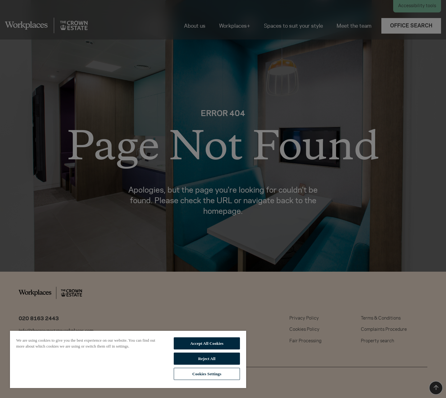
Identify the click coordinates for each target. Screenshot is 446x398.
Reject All (207, 358)
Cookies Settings (206, 374)
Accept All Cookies (206, 343)
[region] (128, 359)
